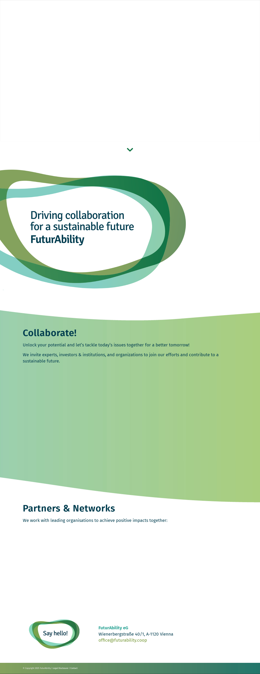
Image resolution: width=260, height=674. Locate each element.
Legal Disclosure (60, 668)
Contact (74, 668)
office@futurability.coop (123, 640)
